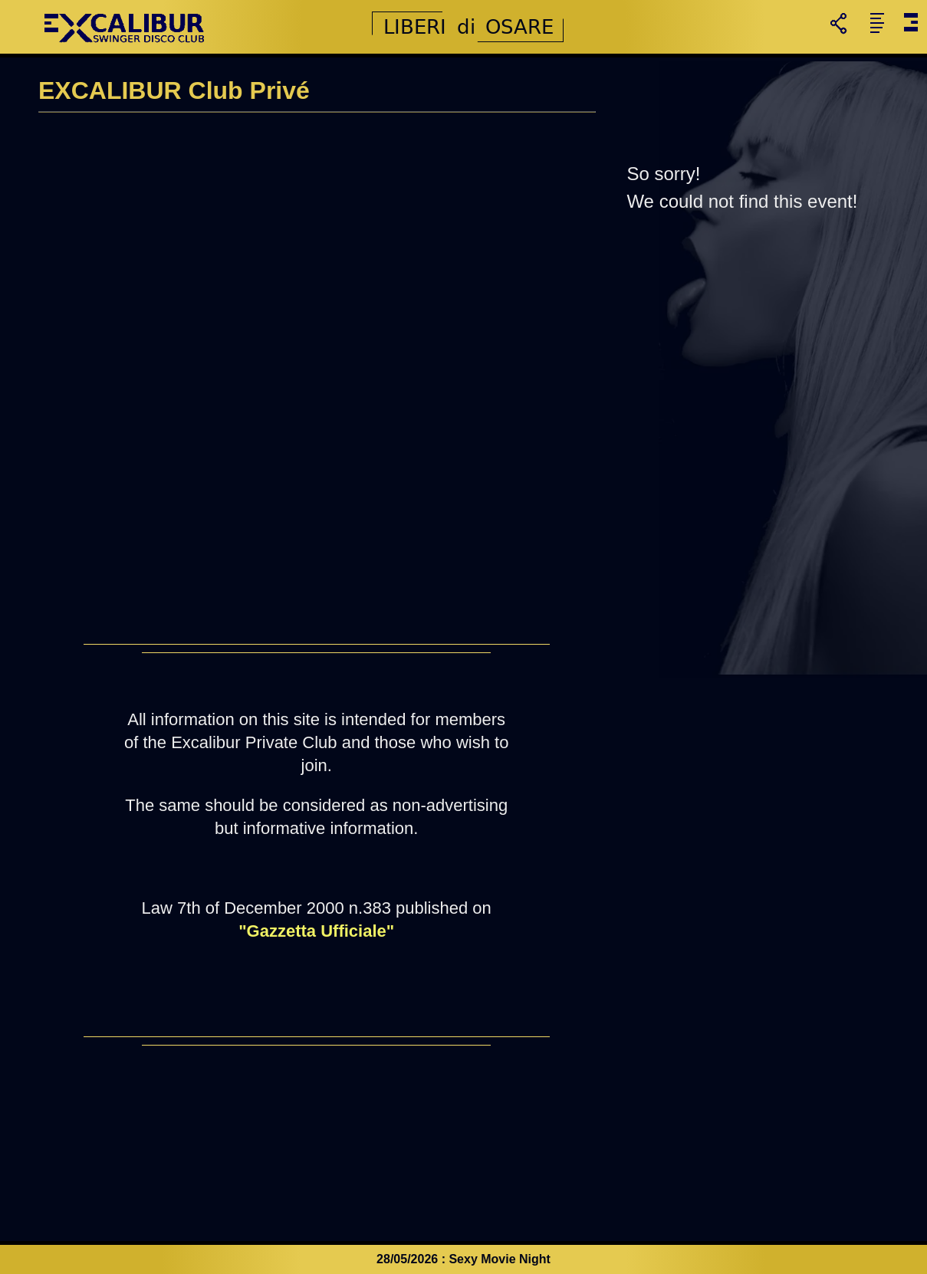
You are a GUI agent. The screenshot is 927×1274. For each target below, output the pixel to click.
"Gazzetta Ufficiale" (316, 931)
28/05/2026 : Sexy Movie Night (463, 1259)
